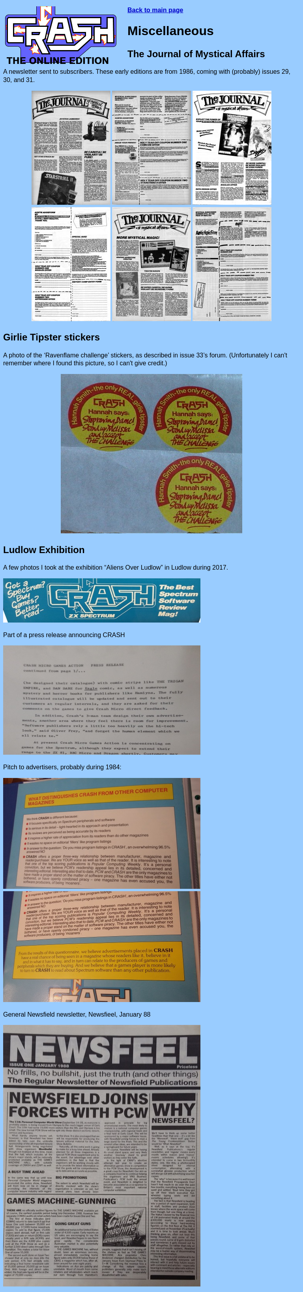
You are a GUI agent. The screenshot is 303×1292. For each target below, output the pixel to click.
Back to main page (155, 10)
